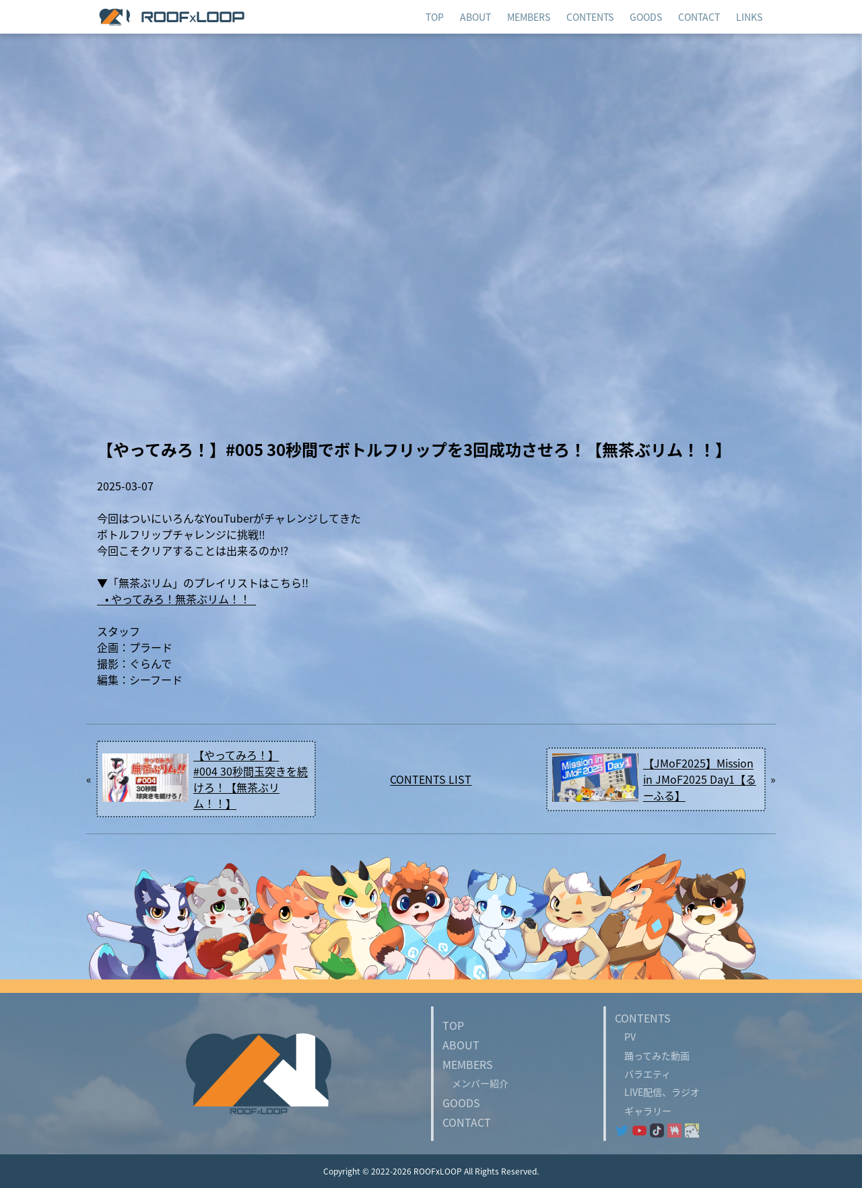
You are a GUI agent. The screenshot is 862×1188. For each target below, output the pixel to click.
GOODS (461, 1102)
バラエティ (643, 1073)
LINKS (749, 17)
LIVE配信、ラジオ (657, 1092)
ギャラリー (643, 1110)
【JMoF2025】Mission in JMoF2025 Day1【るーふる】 (699, 779)
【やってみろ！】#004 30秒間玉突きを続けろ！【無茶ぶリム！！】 (250, 779)
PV (625, 1036)
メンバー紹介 (475, 1083)
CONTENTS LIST (430, 779)
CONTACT (466, 1122)
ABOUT (460, 1045)
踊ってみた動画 (652, 1055)
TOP (453, 1025)
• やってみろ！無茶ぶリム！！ (176, 599)
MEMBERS (528, 17)
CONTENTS (590, 17)
